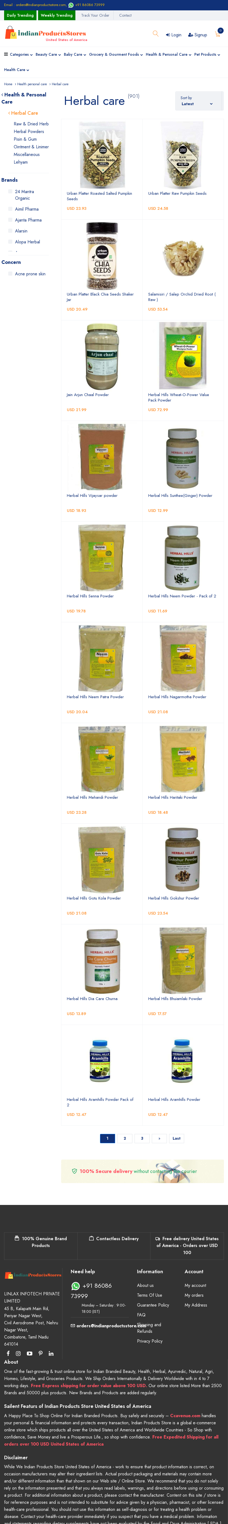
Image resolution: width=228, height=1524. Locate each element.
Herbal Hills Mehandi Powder (92, 797)
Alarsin (21, 231)
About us (145, 1285)
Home (8, 84)
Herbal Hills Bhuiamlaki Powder (175, 999)
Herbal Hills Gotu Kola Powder (94, 898)
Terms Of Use (149, 1295)
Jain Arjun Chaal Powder (88, 395)
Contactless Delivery (114, 1239)
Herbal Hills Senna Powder (90, 596)
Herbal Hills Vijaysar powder (92, 496)
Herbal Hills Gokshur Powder (173, 898)
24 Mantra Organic (24, 194)
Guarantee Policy (153, 1305)
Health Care (16, 70)
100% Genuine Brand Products (41, 1242)
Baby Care (75, 55)
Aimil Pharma (27, 209)
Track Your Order (95, 15)
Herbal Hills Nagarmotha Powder (177, 697)
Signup (197, 35)
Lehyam (21, 162)
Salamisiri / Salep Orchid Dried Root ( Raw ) (182, 297)
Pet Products (207, 55)
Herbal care (60, 84)
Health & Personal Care (169, 55)
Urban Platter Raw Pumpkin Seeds (177, 193)
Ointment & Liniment (32, 147)
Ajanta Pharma (28, 220)
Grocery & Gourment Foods (116, 55)
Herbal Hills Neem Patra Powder (95, 697)
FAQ (141, 1315)
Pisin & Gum (25, 139)
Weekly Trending (57, 15)
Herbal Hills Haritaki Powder (172, 797)
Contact (125, 15)
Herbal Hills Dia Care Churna (92, 999)
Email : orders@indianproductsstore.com (35, 4)
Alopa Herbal (27, 242)
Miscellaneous (27, 154)
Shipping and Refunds (149, 1328)
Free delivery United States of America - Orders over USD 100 (187, 1246)
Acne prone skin (30, 274)
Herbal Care (23, 113)
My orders (194, 1295)
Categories (21, 55)
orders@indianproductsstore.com (108, 1326)
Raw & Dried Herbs (32, 124)
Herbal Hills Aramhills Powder (174, 1099)
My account (195, 1285)
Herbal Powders (29, 131)
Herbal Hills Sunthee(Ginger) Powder (180, 496)
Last (177, 1138)
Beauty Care (48, 55)
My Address (196, 1305)
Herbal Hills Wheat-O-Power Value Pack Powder (178, 397)
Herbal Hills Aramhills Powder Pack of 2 (100, 1102)
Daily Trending (20, 15)
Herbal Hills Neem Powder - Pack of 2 (182, 596)
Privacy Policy (150, 1341)
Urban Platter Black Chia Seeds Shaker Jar (100, 297)
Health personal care (32, 84)
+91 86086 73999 (86, 4)
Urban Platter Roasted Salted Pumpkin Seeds (99, 196)
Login (173, 35)
